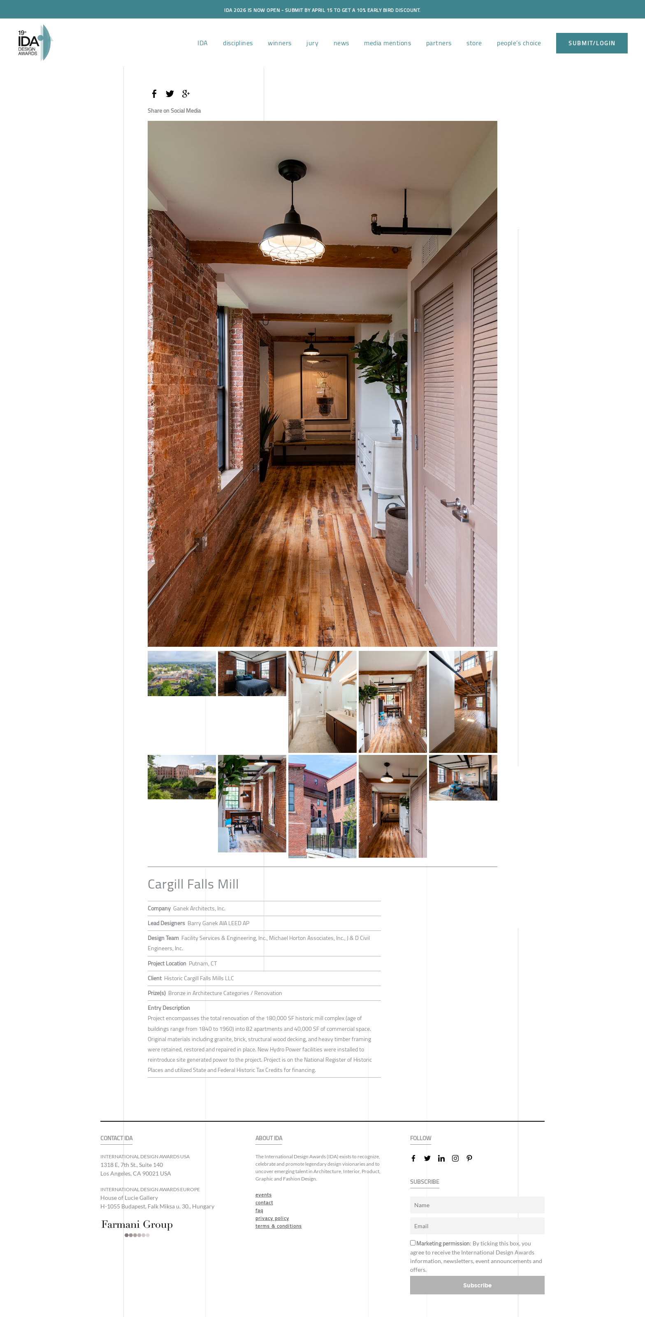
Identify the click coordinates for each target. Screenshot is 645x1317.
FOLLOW (420, 1138)
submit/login (591, 43)
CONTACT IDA (116, 1138)
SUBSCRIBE (424, 1182)
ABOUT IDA (268, 1138)
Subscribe (477, 1285)
